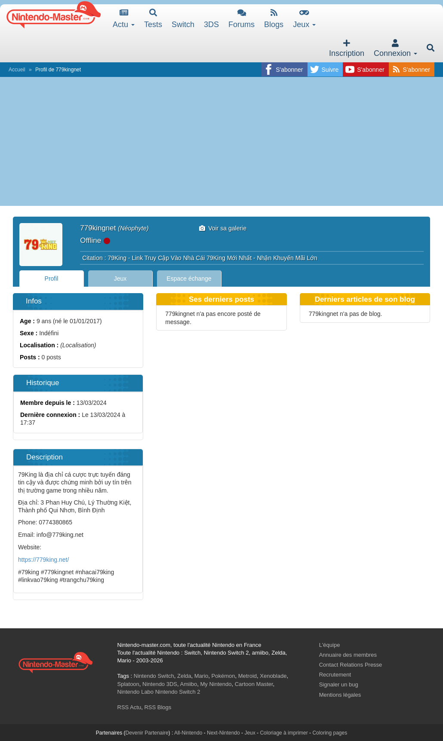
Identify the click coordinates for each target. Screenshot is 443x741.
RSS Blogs (157, 707)
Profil (51, 278)
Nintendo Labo (135, 692)
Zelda (184, 676)
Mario (201, 676)
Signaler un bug (338, 684)
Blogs (273, 19)
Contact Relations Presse (350, 664)
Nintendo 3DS (159, 684)
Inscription (346, 48)
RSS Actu (129, 707)
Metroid (247, 676)
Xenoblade (273, 676)
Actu (124, 19)
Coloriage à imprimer (284, 733)
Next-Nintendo (223, 733)
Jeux (304, 19)
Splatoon (128, 684)
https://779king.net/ (43, 559)
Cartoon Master (254, 684)
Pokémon (223, 676)
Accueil (17, 70)
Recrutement (335, 674)
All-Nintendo (188, 733)
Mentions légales (340, 695)
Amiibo (188, 684)
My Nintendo (216, 684)
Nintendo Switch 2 (177, 692)
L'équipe (329, 645)
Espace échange (188, 278)
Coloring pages (329, 733)
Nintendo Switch (154, 676)
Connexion (395, 48)
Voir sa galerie (223, 228)
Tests (153, 19)
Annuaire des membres (348, 655)
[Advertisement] (221, 141)
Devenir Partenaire (147, 733)
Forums (241, 19)
